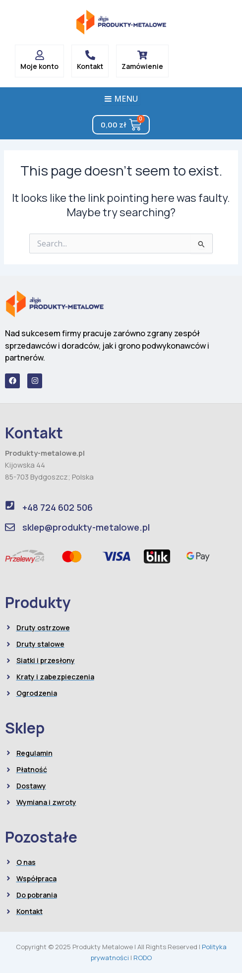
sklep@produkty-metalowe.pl (86, 527)
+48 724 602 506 (57, 507)
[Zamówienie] (142, 55)
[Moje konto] (40, 55)
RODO (142, 957)
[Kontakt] (90, 55)
